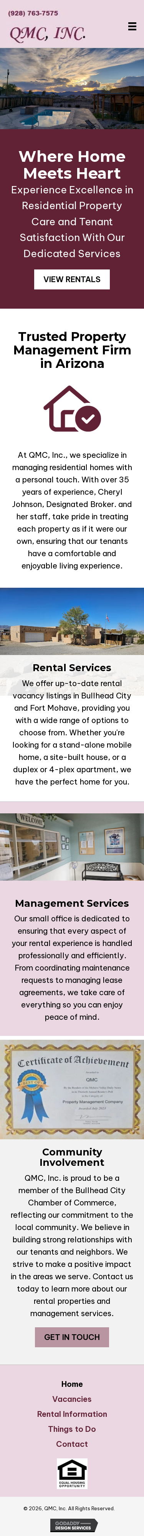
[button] (72, 279)
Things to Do (72, 1429)
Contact (72, 1444)
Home (72, 1384)
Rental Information (72, 1414)
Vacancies (72, 1399)
